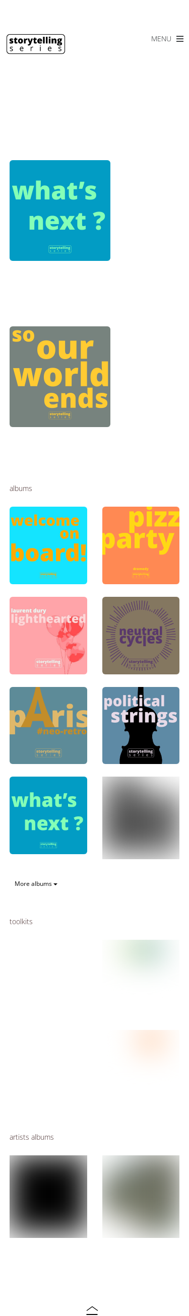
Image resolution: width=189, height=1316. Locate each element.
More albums (36, 883)
